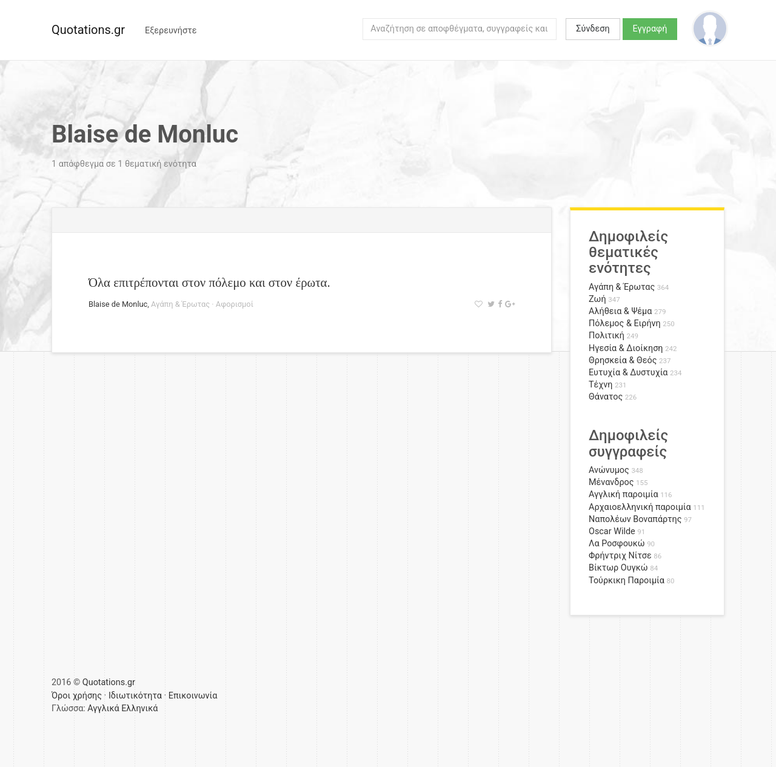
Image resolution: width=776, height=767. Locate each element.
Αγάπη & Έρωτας (180, 304)
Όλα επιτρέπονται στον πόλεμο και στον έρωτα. (209, 282)
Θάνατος (606, 397)
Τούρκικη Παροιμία (626, 580)
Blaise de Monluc (118, 304)
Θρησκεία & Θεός (623, 360)
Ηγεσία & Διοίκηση (626, 348)
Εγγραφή (650, 29)
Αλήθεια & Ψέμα (620, 311)
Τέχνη (600, 385)
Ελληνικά (139, 708)
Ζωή (597, 299)
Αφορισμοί (234, 304)
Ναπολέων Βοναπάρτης (635, 519)
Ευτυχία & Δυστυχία (628, 372)
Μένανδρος (611, 482)
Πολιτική (606, 335)
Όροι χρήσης (77, 696)
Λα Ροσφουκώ (617, 543)
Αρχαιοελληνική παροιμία (640, 507)
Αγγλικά (103, 708)
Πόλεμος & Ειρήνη (625, 323)
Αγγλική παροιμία (623, 494)
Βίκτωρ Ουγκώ (618, 568)
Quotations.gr (88, 29)
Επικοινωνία (193, 696)
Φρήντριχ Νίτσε (620, 556)
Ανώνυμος (609, 470)
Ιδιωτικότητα (135, 696)
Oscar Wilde (612, 531)
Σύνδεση (592, 29)
